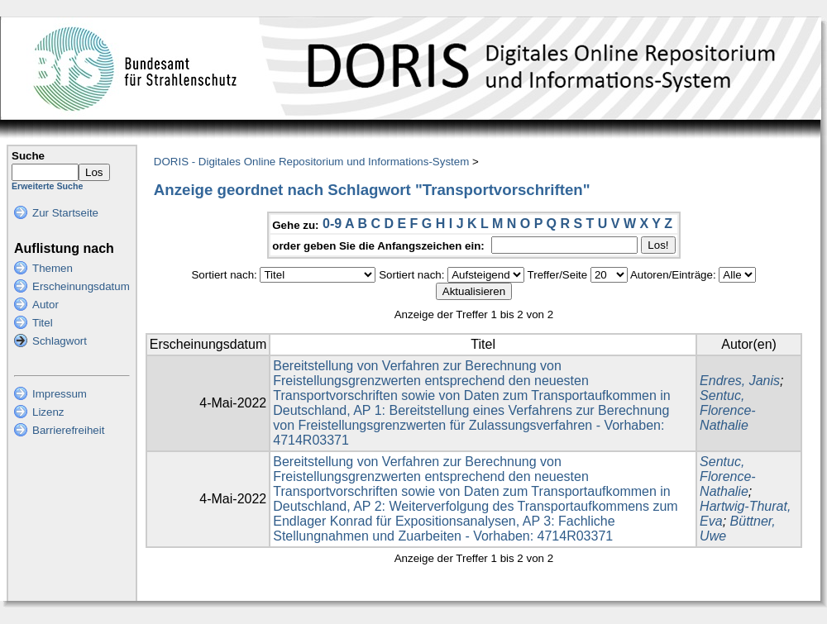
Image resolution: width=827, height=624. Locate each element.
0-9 (332, 224)
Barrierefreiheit (68, 430)
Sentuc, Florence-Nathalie (728, 410)
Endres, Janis (740, 381)
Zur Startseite (65, 213)
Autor (45, 304)
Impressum (59, 394)
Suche (28, 156)
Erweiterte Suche (47, 186)
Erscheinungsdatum (81, 286)
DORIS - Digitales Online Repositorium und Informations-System (311, 161)
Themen (52, 268)
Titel (42, 323)
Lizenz (48, 412)
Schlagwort (59, 341)
